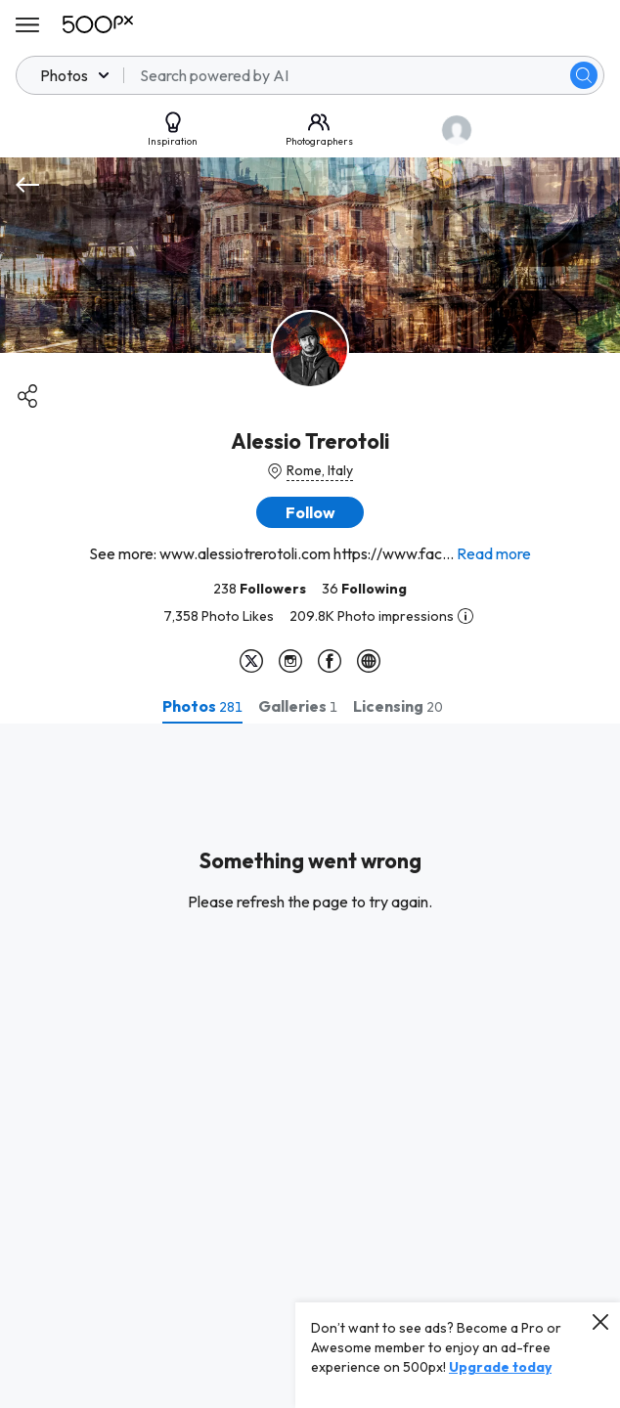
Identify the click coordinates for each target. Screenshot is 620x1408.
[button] (310, 512)
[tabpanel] (310, 1066)
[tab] (202, 706)
